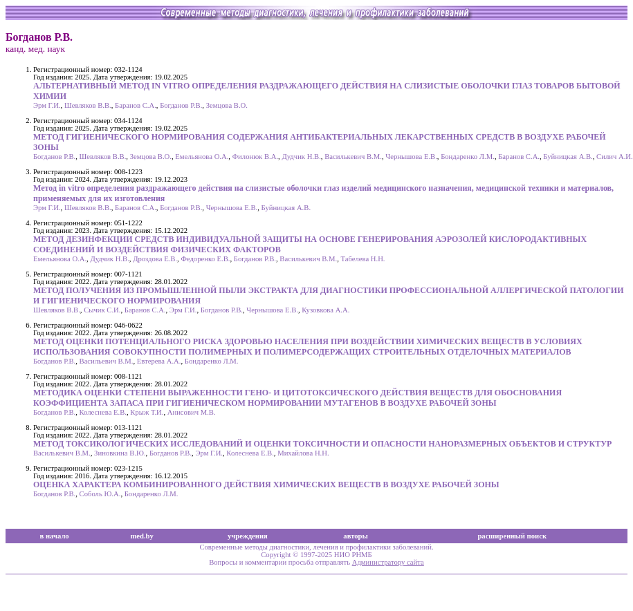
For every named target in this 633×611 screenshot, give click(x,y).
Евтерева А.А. (159, 361)
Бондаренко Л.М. (468, 156)
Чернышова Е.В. (411, 156)
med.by (141, 536)
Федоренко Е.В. (205, 259)
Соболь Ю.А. (100, 494)
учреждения (248, 536)
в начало (53, 536)
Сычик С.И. (102, 310)
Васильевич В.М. (107, 361)
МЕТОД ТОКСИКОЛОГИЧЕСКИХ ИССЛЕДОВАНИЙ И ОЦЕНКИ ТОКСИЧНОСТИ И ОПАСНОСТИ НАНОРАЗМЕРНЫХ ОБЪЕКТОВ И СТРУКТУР (322, 444)
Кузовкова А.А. (325, 310)
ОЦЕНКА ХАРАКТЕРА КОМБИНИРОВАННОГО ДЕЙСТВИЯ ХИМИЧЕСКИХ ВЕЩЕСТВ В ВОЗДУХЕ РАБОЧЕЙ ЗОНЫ (266, 484)
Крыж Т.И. (146, 412)
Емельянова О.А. (201, 156)
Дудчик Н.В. (301, 156)
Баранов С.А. (135, 105)
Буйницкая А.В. (567, 156)
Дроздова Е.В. (155, 259)
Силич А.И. (614, 156)
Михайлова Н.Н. (303, 453)
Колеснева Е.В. (103, 412)
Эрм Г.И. (47, 105)
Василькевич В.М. (353, 156)
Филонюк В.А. (255, 156)
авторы (355, 536)
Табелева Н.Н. (362, 259)
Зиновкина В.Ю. (119, 453)
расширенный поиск (512, 536)
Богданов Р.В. (181, 105)
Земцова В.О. (227, 105)
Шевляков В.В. (87, 105)
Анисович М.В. (191, 412)
